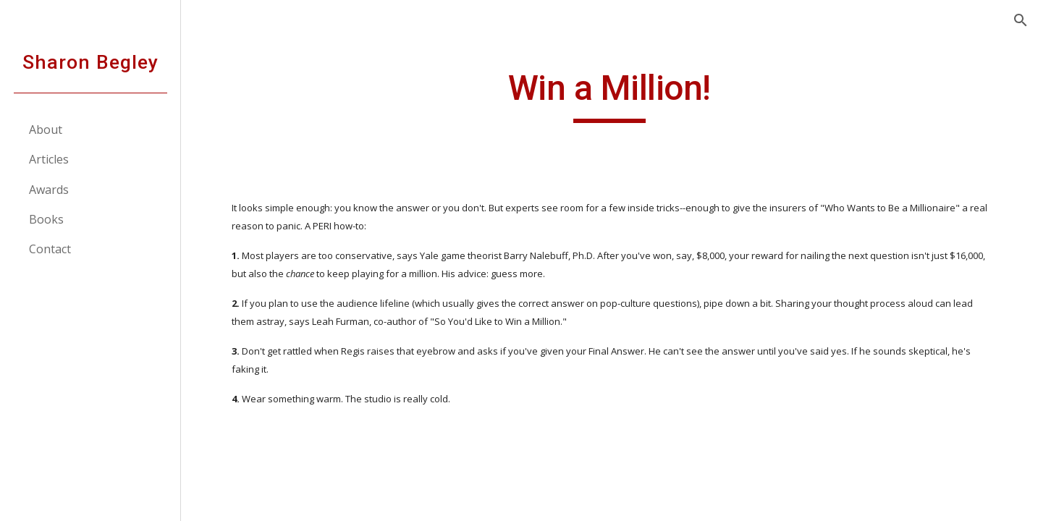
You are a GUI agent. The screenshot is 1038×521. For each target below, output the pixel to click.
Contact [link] (50, 249)
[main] (609, 95)
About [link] (45, 129)
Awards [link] (49, 190)
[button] (1020, 20)
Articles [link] (49, 159)
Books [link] (46, 219)
